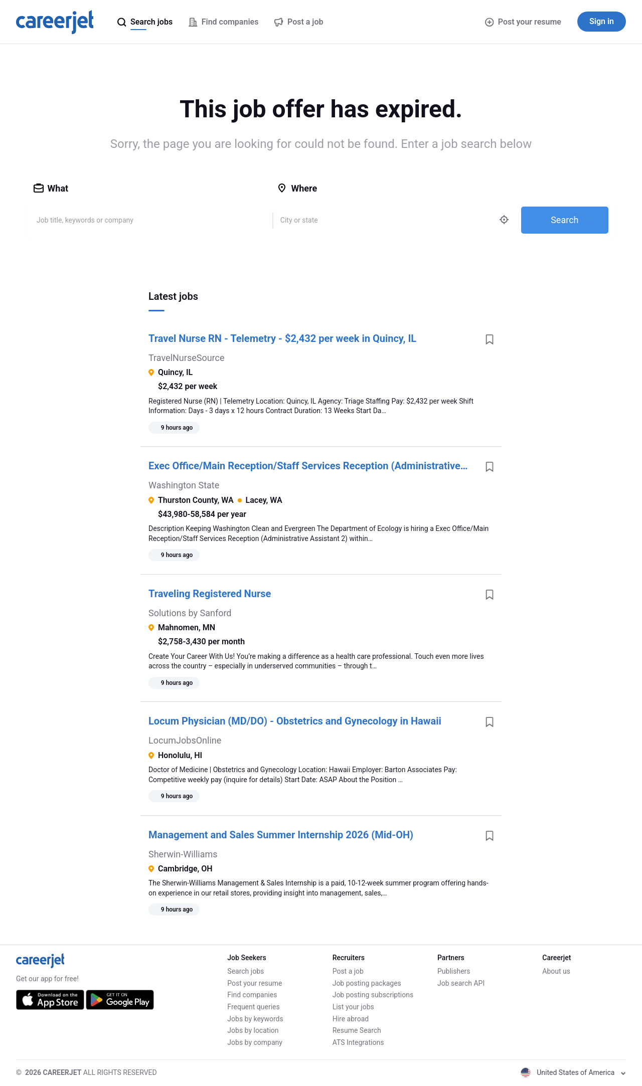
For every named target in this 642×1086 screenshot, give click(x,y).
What (51, 188)
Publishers (453, 971)
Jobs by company (254, 1042)
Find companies (252, 995)
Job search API (461, 983)
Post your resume (523, 22)
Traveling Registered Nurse (209, 594)
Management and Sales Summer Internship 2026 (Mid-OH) (280, 835)
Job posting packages (367, 983)
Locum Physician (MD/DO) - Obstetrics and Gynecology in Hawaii (294, 721)
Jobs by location (252, 1030)
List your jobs (353, 1007)
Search (564, 220)
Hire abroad (351, 1019)
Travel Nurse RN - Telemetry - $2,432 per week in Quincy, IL (282, 338)
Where (297, 188)
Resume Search (357, 1030)
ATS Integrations (358, 1042)
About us (556, 971)
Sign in (601, 21)
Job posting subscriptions (373, 995)
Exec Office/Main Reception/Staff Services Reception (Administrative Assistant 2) (312, 466)
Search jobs (245, 971)
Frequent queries (253, 1007)
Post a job (348, 971)
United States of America (573, 1072)
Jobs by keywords (255, 1019)
